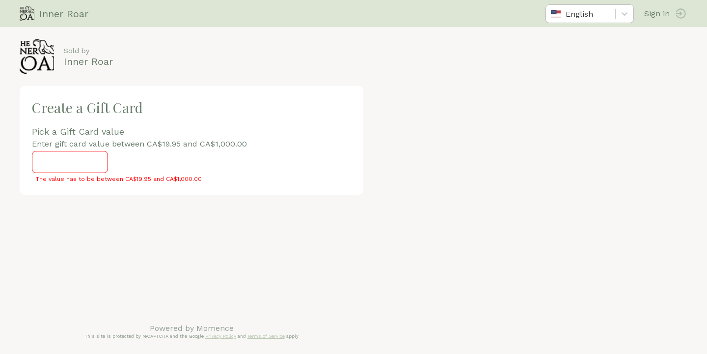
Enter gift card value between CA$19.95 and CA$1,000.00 (139, 143)
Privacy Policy (220, 336)
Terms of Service (266, 336)
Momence (215, 328)
